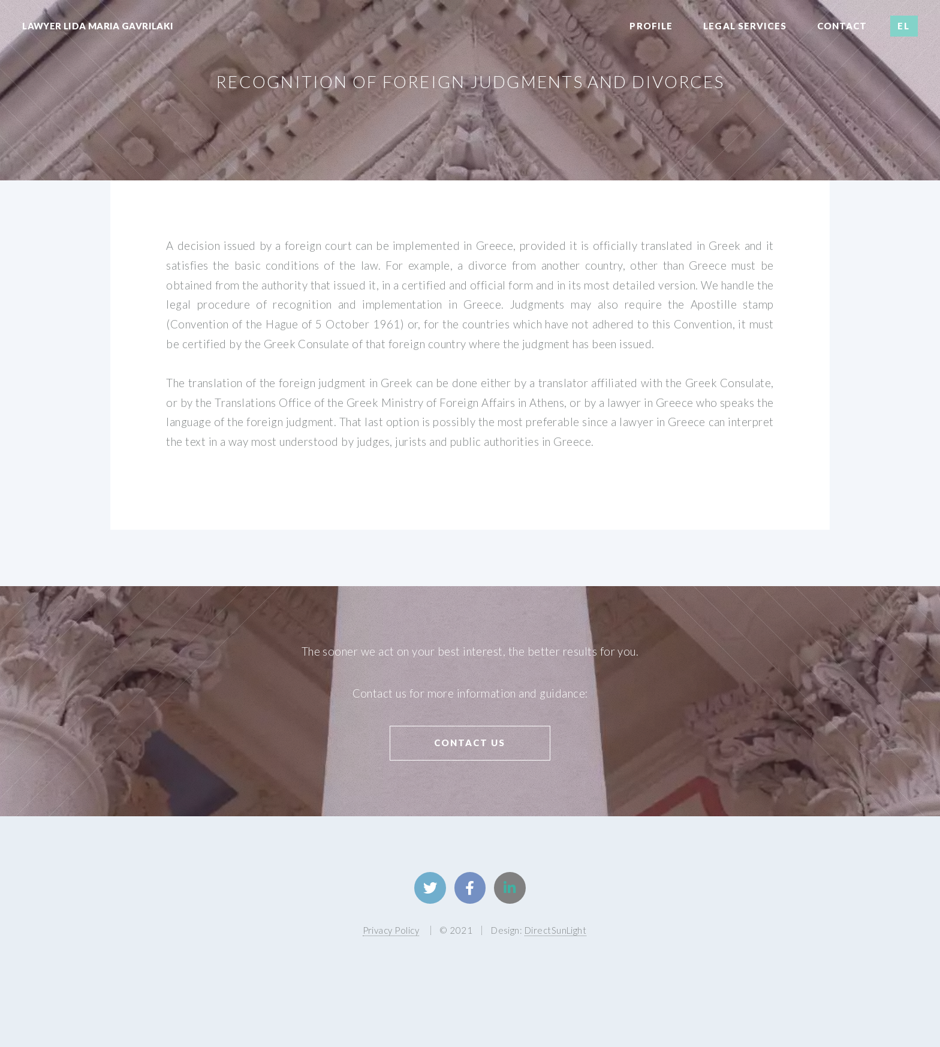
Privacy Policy (391, 930)
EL (903, 25)
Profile (651, 25)
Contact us (469, 742)
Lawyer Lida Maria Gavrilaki (97, 25)
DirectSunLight (556, 930)
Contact (842, 25)
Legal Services (745, 25)
